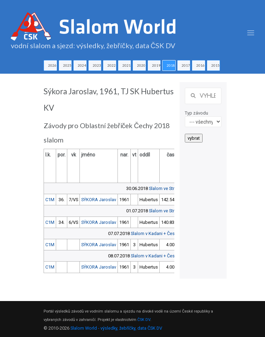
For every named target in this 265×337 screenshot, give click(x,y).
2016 (200, 65)
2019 (156, 65)
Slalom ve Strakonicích (171, 188)
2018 (171, 65)
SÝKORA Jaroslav (98, 199)
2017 (186, 65)
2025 (67, 65)
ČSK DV (143, 319)
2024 (82, 65)
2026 (52, 65)
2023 (97, 65)
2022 (111, 65)
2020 (141, 65)
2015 (215, 65)
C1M (49, 199)
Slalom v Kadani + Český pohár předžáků (171, 233)
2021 (126, 65)
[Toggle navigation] (250, 33)
